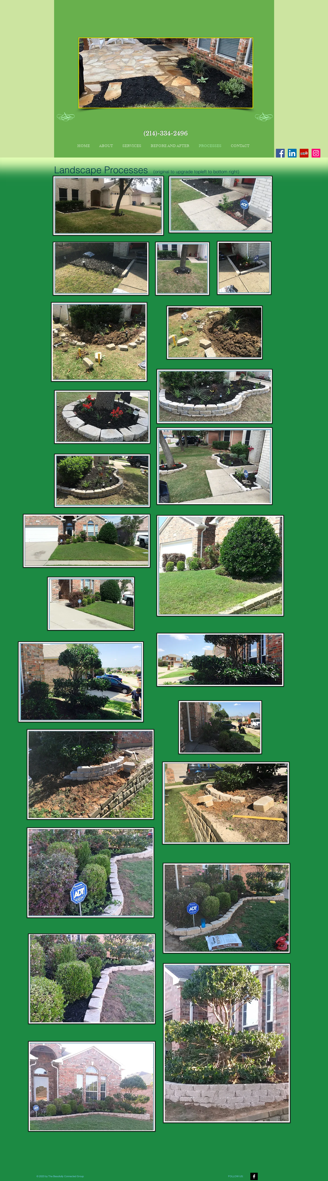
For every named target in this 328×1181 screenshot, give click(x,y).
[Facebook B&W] (254, 1176)
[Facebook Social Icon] (280, 153)
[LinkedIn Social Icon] (292, 153)
